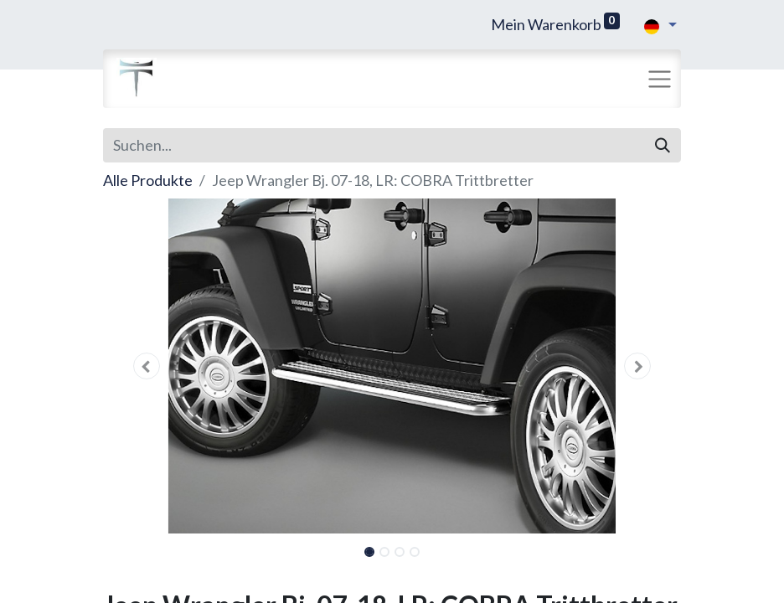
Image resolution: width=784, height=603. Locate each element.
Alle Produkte (148, 180)
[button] (146, 366)
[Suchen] (662, 145)
